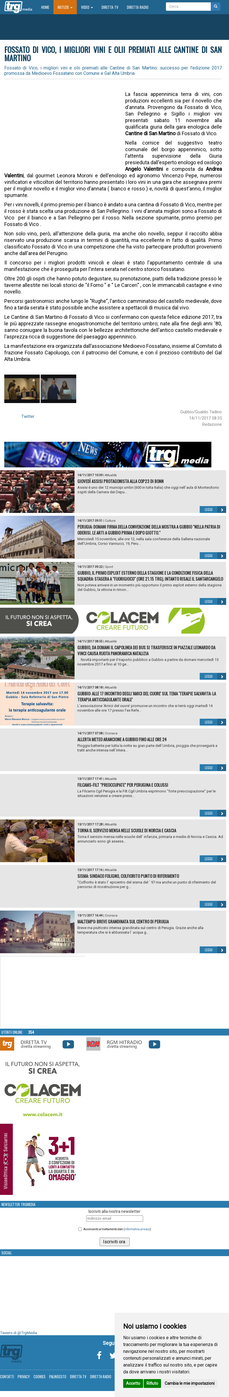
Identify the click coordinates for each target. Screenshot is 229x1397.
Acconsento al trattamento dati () (117, 1229)
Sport (109, 567)
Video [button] (87, 7)
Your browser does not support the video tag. (43, 992)
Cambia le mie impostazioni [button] (189, 1383)
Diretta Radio (137, 7)
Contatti (7, 1376)
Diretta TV (110, 7)
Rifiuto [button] (152, 1383)
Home (47, 7)
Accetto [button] (133, 1383)
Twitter (27, 416)
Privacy (24, 1376)
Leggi (215, 509)
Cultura (110, 521)
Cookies (40, 1376)
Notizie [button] (65, 7)
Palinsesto (57, 1376)
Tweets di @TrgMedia (18, 1333)
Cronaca (111, 733)
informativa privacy (137, 1229)
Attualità (111, 475)
